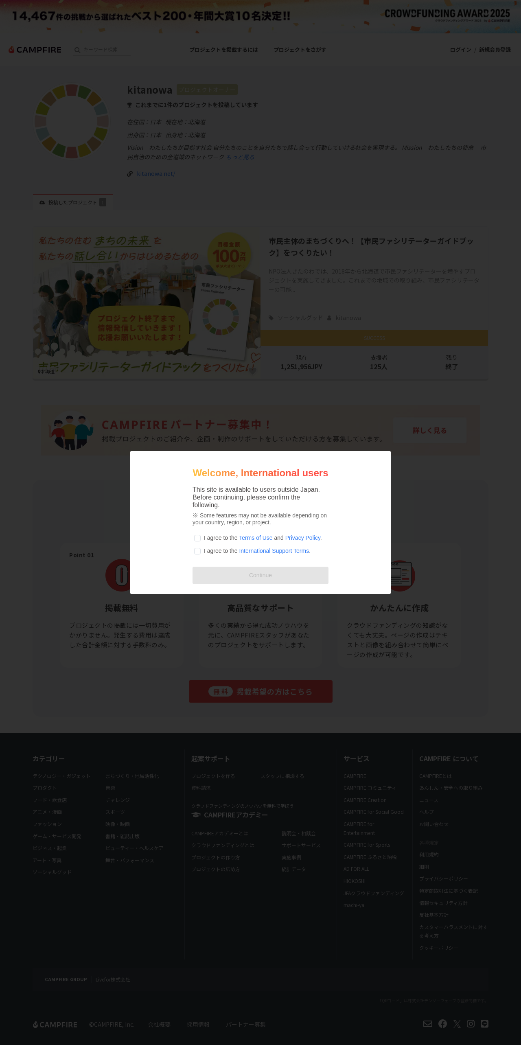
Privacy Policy (302, 538)
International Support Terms (274, 551)
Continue (260, 575)
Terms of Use (255, 538)
